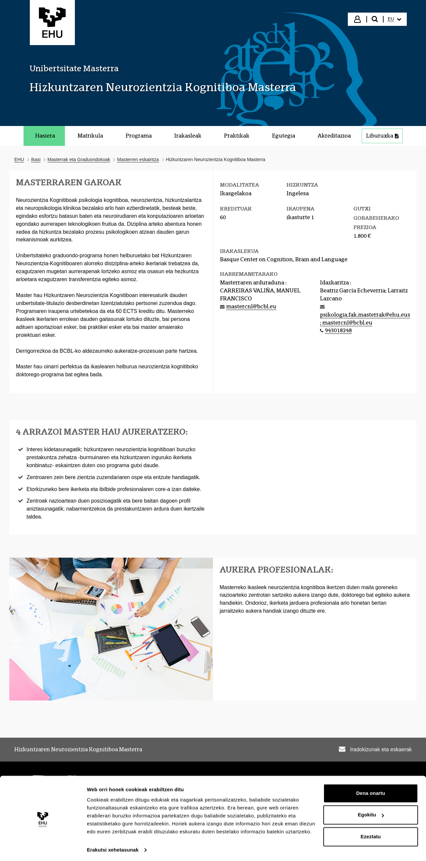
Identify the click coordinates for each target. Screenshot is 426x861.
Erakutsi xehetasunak (112, 848)
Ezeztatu (371, 834)
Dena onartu (370, 791)
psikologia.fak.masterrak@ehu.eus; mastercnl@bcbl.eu (365, 319)
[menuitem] (394, 19)
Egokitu (371, 813)
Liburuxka (382, 136)
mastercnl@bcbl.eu (251, 306)
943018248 (338, 330)
